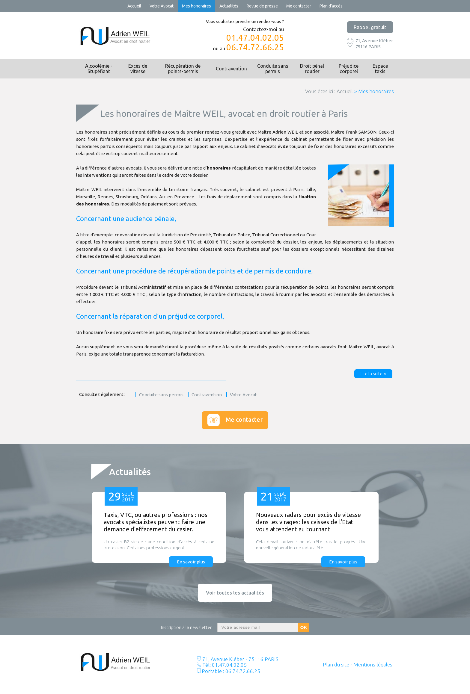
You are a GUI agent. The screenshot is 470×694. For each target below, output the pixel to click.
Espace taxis (380, 68)
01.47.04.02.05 (255, 38)
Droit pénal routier (312, 68)
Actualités (228, 6)
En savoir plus (191, 561)
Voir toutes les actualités (235, 592)
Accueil (134, 6)
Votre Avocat (162, 6)
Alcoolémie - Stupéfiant (98, 68)
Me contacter (298, 6)
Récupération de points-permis (183, 68)
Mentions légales (372, 664)
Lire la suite (371, 373)
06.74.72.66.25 (255, 47)
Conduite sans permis (272, 68)
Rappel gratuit (370, 27)
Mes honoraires (196, 6)
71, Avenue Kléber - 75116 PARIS (239, 659)
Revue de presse (262, 6)
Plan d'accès (331, 6)
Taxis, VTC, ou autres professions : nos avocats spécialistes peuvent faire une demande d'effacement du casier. (155, 522)
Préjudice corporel (348, 68)
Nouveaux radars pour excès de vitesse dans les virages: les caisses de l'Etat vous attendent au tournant (308, 522)
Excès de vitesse (137, 68)
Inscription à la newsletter (186, 627)
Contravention (231, 68)
